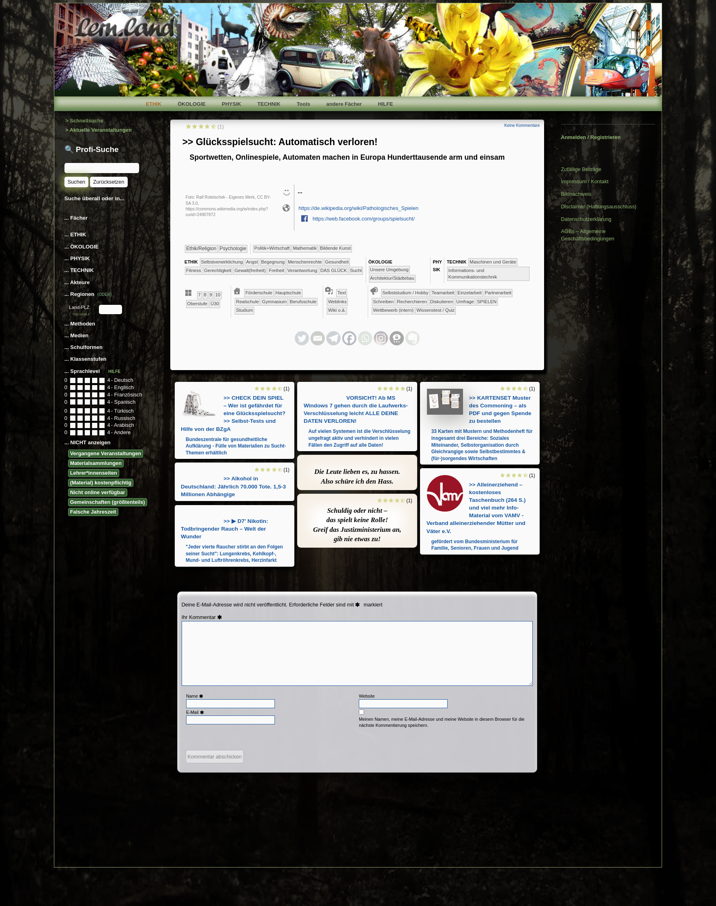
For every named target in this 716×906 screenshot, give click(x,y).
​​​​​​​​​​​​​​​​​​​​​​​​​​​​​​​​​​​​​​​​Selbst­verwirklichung (222, 261)
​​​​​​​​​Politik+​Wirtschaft (271, 248)
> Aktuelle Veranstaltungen (98, 130)
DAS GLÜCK (333, 270)
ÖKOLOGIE (192, 104)
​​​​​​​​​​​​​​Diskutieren (441, 301)
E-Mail (196, 712)
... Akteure (77, 282)
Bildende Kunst (335, 248)
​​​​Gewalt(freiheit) (250, 270)
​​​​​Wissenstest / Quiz (435, 310)
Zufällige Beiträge (581, 169)
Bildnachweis (576, 194)
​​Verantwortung (302, 270)
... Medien (77, 335)
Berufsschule (303, 301)
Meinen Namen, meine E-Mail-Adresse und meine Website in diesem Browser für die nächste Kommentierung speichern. (441, 722)
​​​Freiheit (276, 270)
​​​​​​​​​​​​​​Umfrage (465, 301)
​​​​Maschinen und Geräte (492, 261)
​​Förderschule (258, 292)
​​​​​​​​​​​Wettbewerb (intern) (393, 310)
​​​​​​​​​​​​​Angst (252, 261)
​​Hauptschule (288, 292)
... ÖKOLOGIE (81, 247)
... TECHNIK (79, 270)
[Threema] (397, 338)
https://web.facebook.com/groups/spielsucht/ (364, 219)
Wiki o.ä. (337, 310)
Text (341, 292)
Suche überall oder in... (94, 198)
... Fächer (76, 218)
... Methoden (80, 324)
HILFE (385, 104)
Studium (244, 310)
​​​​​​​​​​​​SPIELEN (487, 301)
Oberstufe (197, 303)
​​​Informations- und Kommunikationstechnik (472, 273)
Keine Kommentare (522, 125)
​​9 (211, 294)
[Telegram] (333, 338)
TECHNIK (269, 104)
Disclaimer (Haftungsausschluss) (599, 206)
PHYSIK (231, 104)
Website (367, 696)
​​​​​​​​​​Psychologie (233, 248)
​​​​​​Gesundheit (337, 261)
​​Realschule (247, 301)
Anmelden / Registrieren (591, 137)
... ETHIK (75, 234)
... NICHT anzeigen (87, 442)
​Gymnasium (274, 301)
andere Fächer (344, 104)
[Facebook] (349, 338)
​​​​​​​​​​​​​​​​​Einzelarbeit (470, 292)
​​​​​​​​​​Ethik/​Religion (201, 248)
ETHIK (153, 104)
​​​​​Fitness (193, 270)
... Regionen (88, 294)
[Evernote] (412, 338)
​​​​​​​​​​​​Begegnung (273, 261)
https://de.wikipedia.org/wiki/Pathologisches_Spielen (358, 208)
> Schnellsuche (84, 121)
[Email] (318, 338)
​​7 (199, 294)
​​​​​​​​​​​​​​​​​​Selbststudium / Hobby (405, 292)
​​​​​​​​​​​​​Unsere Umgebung (389, 269)
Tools (303, 104)
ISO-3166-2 (82, 314)
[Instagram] (381, 338)
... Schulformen (83, 347)
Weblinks (337, 301)
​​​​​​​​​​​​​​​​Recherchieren (412, 301)
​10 (218, 294)
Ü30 (214, 303)
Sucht (356, 270)
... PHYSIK (77, 258)
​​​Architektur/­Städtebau (392, 278)
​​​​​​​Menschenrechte (305, 261)
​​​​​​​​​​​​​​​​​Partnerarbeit (498, 292)
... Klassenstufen (85, 359)
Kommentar (206, 617)
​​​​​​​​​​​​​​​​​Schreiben (383, 301)
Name (195, 696)
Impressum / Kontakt (585, 181)
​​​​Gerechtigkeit (217, 270)
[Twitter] (302, 338)
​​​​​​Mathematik (305, 248)
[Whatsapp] (365, 338)
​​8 (205, 294)
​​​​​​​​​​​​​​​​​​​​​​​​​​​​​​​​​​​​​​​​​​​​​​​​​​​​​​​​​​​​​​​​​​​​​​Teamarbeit (443, 292)
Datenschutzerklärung (586, 219)
